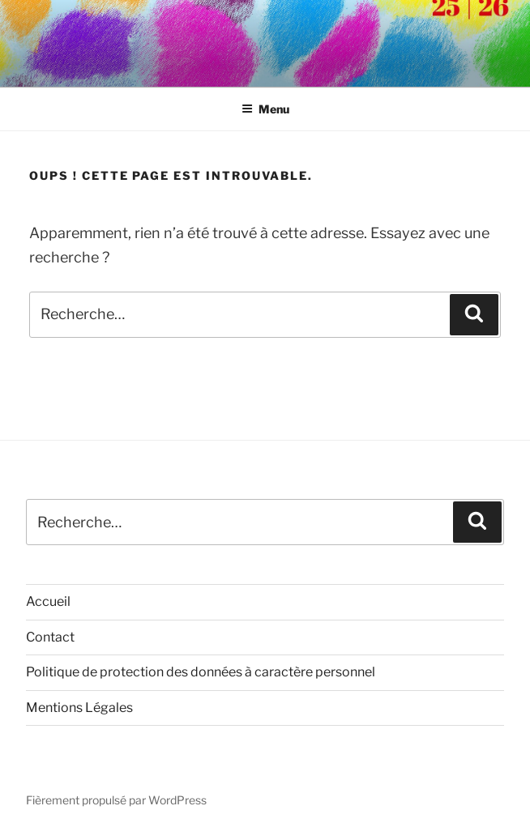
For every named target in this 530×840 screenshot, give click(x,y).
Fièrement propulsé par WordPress (116, 800)
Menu (265, 109)
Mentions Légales (79, 707)
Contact (50, 637)
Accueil (48, 601)
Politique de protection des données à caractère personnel (200, 672)
